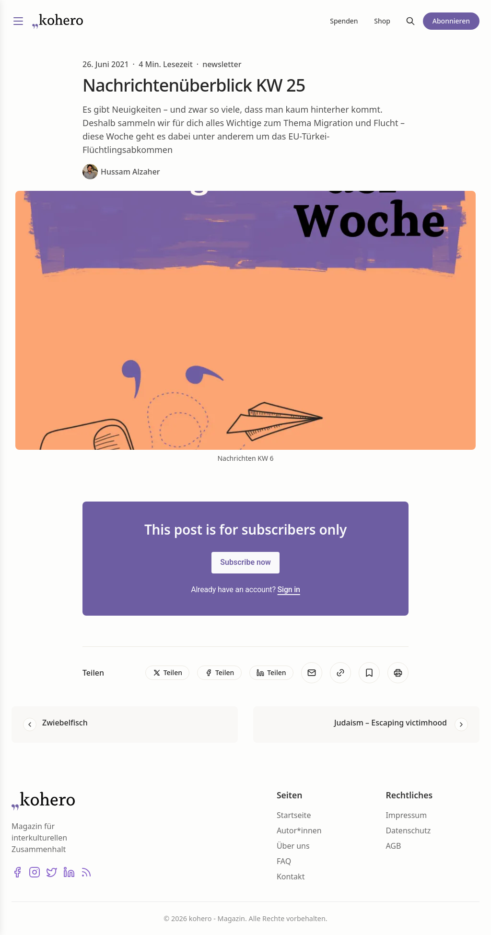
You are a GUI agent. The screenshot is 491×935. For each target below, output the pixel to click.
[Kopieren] (340, 672)
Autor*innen (299, 830)
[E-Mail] (311, 672)
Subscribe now (245, 562)
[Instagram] (34, 872)
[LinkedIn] (69, 872)
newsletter (221, 64)
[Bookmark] (369, 672)
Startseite (294, 815)
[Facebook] (17, 872)
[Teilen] (167, 673)
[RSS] (86, 872)
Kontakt (291, 876)
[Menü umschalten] (18, 21)
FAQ (284, 861)
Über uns (293, 846)
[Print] (398, 672)
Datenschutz (408, 830)
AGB (393, 846)
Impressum (406, 815)
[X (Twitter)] (52, 872)
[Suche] (410, 21)
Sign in (289, 589)
